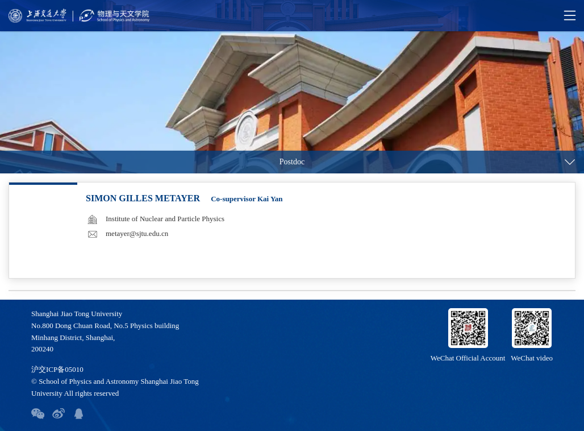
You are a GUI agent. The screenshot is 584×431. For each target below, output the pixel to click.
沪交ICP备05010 (57, 369)
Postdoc (292, 162)
